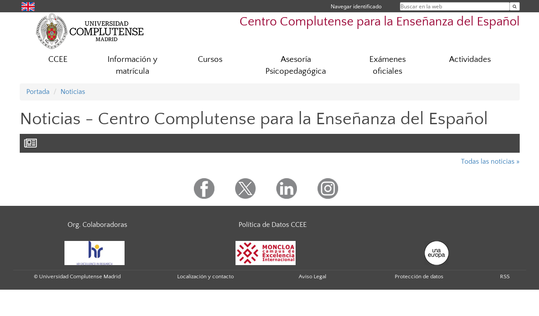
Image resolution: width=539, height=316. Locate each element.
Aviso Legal (312, 276)
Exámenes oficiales (387, 65)
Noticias (73, 92)
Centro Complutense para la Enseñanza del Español (379, 22)
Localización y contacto (205, 276)
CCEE (58, 59)
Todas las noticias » (490, 161)
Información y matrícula (132, 65)
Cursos (210, 59)
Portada (38, 92)
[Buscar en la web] (515, 6)
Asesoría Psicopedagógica (295, 65)
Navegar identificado (356, 6)
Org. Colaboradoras (97, 225)
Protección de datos (419, 276)
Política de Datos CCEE (273, 225)
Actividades (470, 59)
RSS (505, 276)
